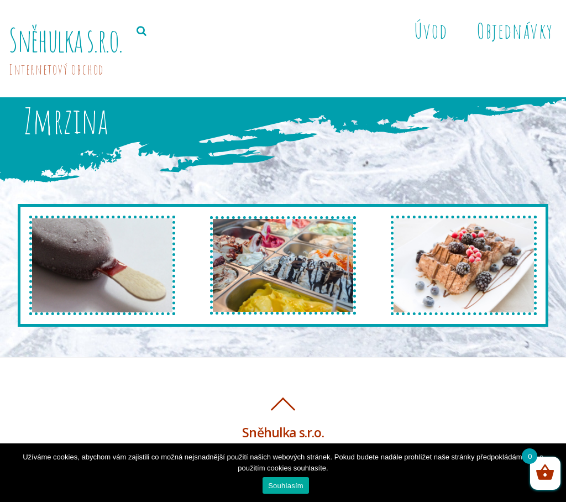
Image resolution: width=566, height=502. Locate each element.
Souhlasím (285, 486)
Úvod (430, 30)
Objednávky (514, 30)
